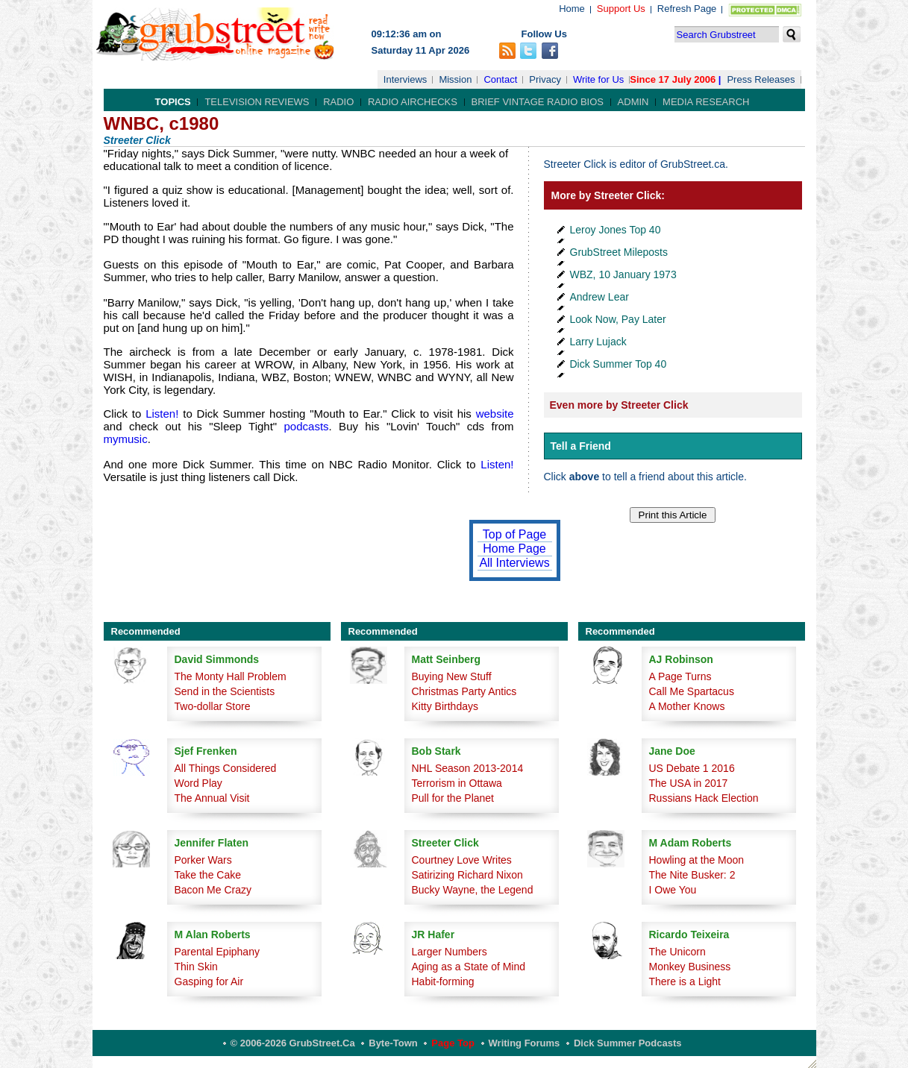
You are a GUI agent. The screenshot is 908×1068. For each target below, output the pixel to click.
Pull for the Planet (453, 798)
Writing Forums (524, 1043)
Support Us (621, 8)
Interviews (405, 79)
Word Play (198, 783)
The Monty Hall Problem (231, 676)
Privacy (545, 79)
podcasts (302, 426)
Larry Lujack (598, 342)
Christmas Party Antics (464, 691)
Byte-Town (393, 1043)
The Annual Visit (212, 798)
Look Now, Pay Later (618, 319)
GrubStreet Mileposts (619, 252)
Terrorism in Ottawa (457, 783)
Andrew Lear (599, 297)
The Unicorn (677, 952)
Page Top (453, 1043)
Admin (633, 101)
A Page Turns (680, 676)
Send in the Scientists (225, 691)
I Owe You (673, 890)
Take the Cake (208, 875)
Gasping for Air (209, 981)
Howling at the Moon (697, 860)
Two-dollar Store (213, 706)
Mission (455, 79)
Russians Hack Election (704, 798)
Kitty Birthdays (445, 706)
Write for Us (598, 79)
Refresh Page (687, 8)
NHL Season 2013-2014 (468, 768)
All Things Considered (226, 768)
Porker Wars (203, 860)
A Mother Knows (687, 706)
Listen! (164, 413)
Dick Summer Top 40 (618, 364)
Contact (500, 79)
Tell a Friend (581, 446)
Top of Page (514, 534)
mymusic (126, 439)
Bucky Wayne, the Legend (472, 890)
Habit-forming (443, 981)
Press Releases (761, 79)
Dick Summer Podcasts (628, 1043)
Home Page (514, 548)
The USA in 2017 (688, 783)
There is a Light (685, 981)
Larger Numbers (449, 952)
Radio (338, 101)
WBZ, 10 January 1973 (623, 274)
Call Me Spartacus (691, 691)
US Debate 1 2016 (692, 768)
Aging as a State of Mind (469, 967)
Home (572, 8)
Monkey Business (690, 967)
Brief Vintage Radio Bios (538, 101)
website (495, 413)
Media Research (706, 101)
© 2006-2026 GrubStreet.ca (293, 1043)
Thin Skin (196, 967)
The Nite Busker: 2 (692, 875)
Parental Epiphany (217, 952)
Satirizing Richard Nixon (467, 875)
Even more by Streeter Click (619, 405)
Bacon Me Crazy (213, 890)
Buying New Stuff (452, 676)
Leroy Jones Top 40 (615, 230)
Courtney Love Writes (462, 860)
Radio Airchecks (412, 101)
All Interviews (514, 562)
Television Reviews (256, 101)
